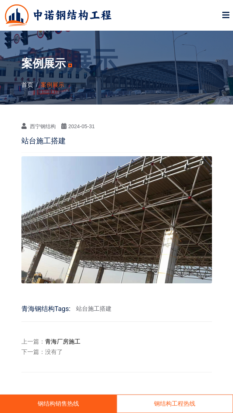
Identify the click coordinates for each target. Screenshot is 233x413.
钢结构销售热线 (58, 403)
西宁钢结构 (38, 126)
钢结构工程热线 (174, 403)
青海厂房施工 (62, 341)
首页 (27, 85)
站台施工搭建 (94, 309)
